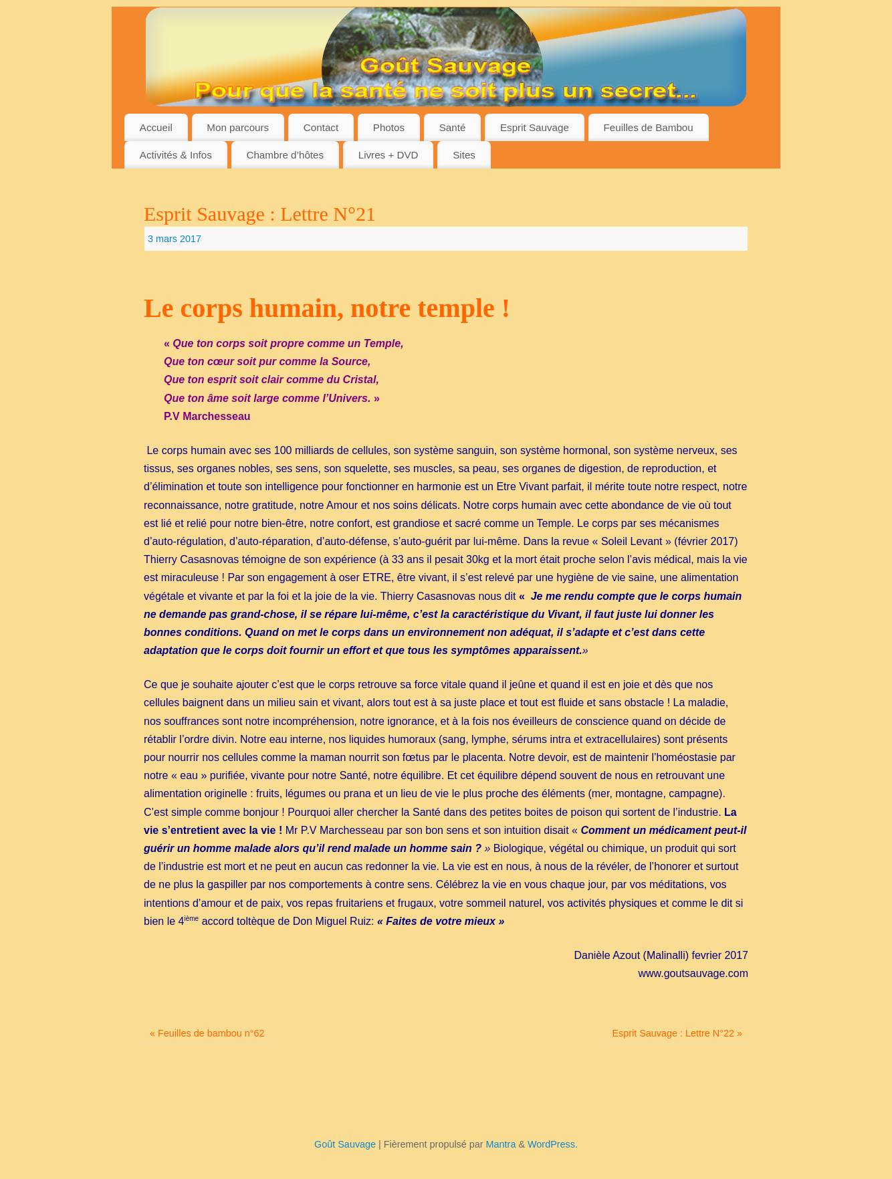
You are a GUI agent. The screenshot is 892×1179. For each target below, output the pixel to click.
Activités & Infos (176, 154)
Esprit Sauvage (534, 127)
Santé (452, 127)
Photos (389, 127)
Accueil (156, 127)
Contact (321, 127)
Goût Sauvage (345, 1144)
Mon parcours (238, 127)
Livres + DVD (388, 154)
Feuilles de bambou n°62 (207, 1033)
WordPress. (553, 1144)
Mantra (501, 1144)
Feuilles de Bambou (648, 127)
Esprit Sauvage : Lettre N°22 (677, 1033)
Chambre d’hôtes (285, 154)
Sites (464, 154)
